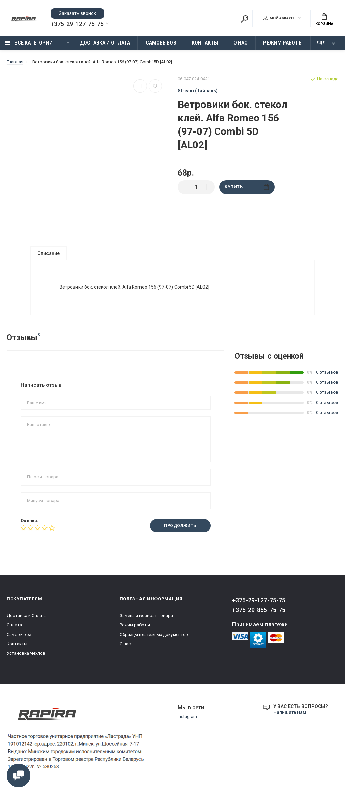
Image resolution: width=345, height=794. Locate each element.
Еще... (321, 43)
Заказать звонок (77, 13)
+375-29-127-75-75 (77, 24)
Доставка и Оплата (105, 43)
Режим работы (283, 43)
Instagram (187, 717)
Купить (247, 187)
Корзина (324, 19)
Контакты (205, 43)
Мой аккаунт (279, 18)
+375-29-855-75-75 (258, 610)
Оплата (14, 625)
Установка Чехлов (26, 653)
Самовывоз (161, 43)
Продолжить (180, 526)
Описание (48, 253)
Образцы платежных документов (154, 635)
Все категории (29, 43)
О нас (240, 43)
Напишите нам (289, 713)
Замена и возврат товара (146, 616)
